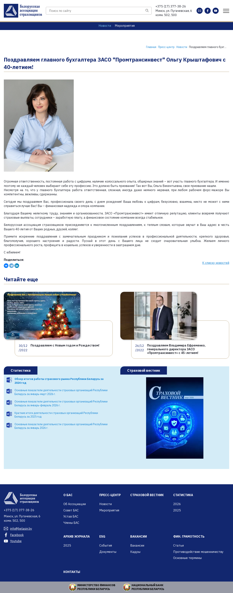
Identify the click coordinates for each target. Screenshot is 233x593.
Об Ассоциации (74, 504)
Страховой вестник (143, 370)
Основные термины (187, 558)
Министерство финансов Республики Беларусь (96, 587)
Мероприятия (125, 26)
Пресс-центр (110, 495)
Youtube (13, 541)
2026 (177, 504)
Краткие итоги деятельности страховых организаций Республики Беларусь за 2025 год (56, 415)
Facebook (14, 535)
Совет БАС (71, 510)
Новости (105, 26)
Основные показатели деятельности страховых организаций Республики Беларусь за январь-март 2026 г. (61, 392)
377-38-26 (170, 6)
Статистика (21, 370)
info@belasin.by (18, 528)
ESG (102, 536)
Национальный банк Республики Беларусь (148, 587)
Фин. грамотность (189, 536)
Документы (107, 552)
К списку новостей (215, 263)
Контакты (71, 572)
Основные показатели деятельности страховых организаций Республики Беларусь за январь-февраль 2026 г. (61, 403)
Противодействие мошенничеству (198, 552)
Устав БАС (70, 516)
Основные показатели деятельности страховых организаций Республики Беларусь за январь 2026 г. (61, 426)
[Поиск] (147, 11)
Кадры (135, 552)
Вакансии (138, 536)
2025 (177, 510)
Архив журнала (76, 536)
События (105, 545)
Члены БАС (71, 523)
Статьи (178, 545)
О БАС (68, 495)
